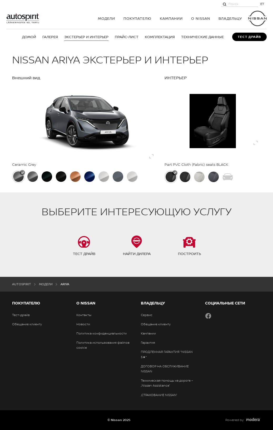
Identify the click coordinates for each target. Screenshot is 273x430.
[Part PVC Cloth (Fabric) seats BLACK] (171, 177)
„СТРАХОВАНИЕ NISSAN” (159, 395)
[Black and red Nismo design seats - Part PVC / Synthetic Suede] (228, 177)
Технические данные (202, 36)
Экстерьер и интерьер (86, 36)
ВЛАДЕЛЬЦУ (230, 18)
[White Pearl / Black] (104, 176)
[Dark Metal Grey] (33, 176)
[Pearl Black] (61, 176)
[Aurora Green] (47, 176)
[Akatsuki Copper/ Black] (75, 176)
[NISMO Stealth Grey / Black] (118, 176)
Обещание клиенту (27, 324)
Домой (29, 36)
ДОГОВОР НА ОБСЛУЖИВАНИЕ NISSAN (165, 368)
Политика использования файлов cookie (103, 345)
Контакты (83, 315)
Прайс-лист (126, 36)
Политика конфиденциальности (101, 333)
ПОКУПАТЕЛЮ (137, 18)
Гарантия (148, 343)
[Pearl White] (132, 176)
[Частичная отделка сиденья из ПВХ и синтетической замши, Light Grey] (199, 177)
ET (262, 4)
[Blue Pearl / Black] (89, 176)
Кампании (171, 18)
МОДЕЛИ (106, 18)
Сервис (146, 315)
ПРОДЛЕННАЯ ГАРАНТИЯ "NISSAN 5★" (167, 354)
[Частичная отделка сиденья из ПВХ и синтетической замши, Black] (185, 177)
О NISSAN (200, 18)
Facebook (208, 316)
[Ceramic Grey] (18, 176)
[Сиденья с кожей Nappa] (213, 177)
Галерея (50, 36)
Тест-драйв (21, 315)
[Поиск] (224, 4)
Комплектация (160, 36)
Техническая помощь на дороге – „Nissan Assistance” (167, 383)
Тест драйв (249, 37)
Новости (83, 324)
